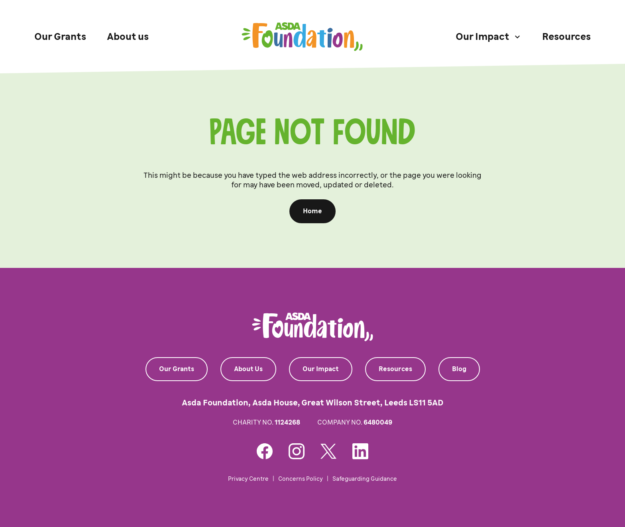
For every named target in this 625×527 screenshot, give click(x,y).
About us (128, 36)
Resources (566, 36)
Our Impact (321, 369)
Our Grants (60, 36)
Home (312, 211)
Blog (459, 369)
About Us (248, 369)
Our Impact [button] (482, 36)
